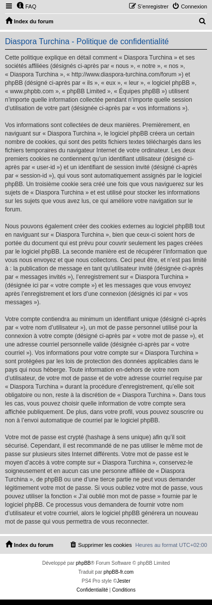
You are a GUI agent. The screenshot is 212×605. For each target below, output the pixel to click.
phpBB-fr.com (119, 572)
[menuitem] (26, 6)
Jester (123, 581)
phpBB (83, 563)
